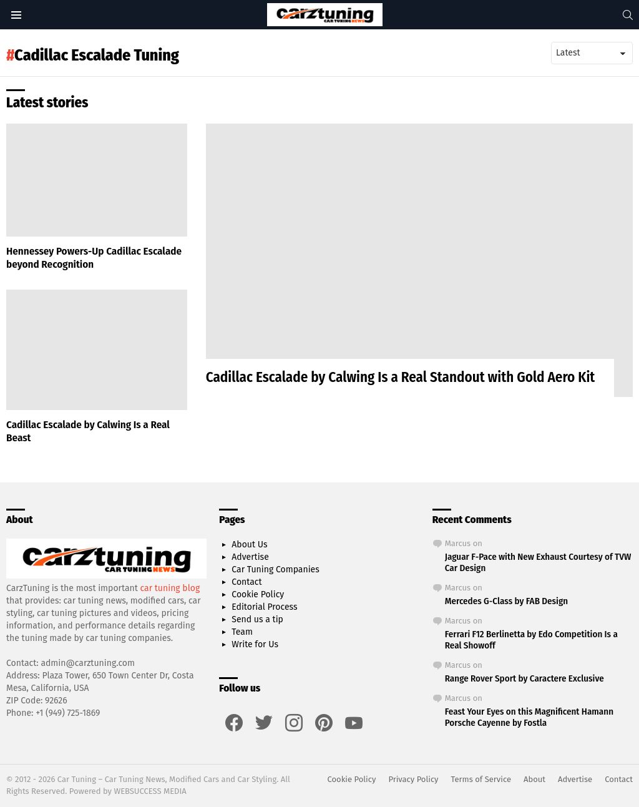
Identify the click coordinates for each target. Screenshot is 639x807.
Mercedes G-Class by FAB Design (506, 601)
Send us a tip (257, 619)
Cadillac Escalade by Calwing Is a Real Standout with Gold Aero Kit (400, 377)
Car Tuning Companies (275, 569)
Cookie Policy (258, 594)
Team (242, 632)
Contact (246, 582)
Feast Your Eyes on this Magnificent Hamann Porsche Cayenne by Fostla (529, 717)
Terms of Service (481, 779)
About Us (249, 544)
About (534, 779)
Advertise (250, 557)
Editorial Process (264, 607)
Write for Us (255, 644)
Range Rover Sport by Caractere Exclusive (524, 678)
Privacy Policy (413, 779)
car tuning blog (170, 588)
